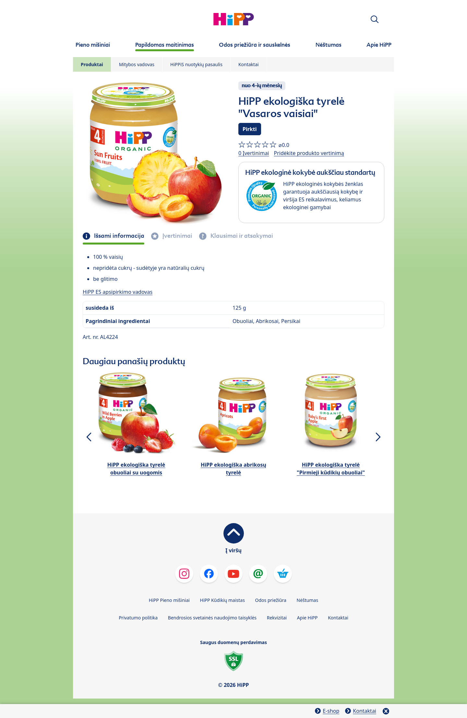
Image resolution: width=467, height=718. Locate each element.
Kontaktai (248, 64)
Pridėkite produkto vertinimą (309, 153)
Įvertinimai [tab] (176, 235)
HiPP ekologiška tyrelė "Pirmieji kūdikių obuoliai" (331, 468)
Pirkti (250, 129)
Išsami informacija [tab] (118, 235)
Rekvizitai (277, 618)
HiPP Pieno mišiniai (169, 600)
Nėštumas (307, 600)
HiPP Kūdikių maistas (222, 600)
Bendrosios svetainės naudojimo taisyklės (212, 618)
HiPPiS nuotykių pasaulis (196, 64)
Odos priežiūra (270, 600)
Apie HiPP (307, 618)
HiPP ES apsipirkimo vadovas (117, 291)
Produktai (92, 64)
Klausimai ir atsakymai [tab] (241, 235)
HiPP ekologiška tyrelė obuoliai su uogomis (136, 468)
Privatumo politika (138, 618)
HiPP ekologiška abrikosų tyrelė (233, 468)
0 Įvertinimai (253, 153)
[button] (374, 19)
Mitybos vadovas (136, 64)
